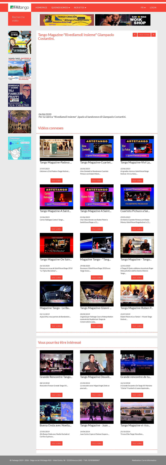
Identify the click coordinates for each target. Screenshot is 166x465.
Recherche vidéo (18, 18)
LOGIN (153, 7)
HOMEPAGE (42, 7)
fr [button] (143, 7)
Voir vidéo (56, 180)
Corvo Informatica (149, 460)
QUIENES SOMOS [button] (60, 7)
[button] (56, 148)
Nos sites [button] (80, 7)
